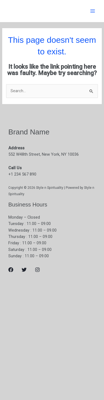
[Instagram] (37, 269)
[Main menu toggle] (92, 11)
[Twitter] (24, 269)
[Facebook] (10, 269)
